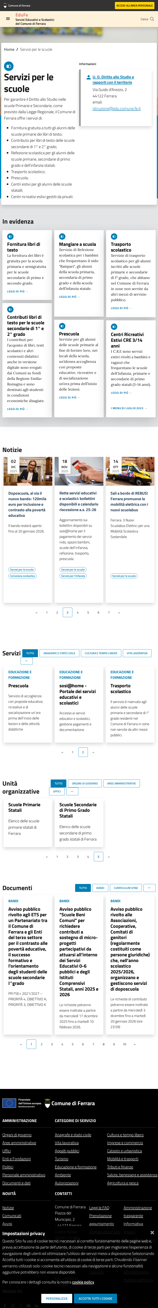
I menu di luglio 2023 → (129, 408)
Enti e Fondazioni (16, 1159)
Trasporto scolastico (121, 246)
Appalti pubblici (67, 1151)
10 (124, 1044)
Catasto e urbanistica (124, 1151)
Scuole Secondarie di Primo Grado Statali (78, 810)
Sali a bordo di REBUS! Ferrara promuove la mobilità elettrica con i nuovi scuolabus (129, 501)
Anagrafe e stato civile (73, 1135)
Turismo (61, 1159)
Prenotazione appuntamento (101, 1219)
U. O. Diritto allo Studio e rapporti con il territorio (113, 79)
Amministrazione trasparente (138, 1212)
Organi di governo (17, 1135)
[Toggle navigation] (8, 18)
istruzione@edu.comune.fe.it (117, 108)
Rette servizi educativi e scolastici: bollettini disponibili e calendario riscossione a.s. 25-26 (78, 501)
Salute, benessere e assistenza (132, 1175)
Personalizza (57, 1298)
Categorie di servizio (75, 1120)
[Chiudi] (152, 1232)
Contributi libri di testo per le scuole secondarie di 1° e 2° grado (25, 325)
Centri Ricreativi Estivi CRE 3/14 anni (127, 340)
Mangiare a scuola (77, 244)
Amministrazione (19, 1120)
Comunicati (11, 1215)
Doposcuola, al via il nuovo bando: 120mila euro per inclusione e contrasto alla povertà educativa (27, 504)
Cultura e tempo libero (125, 1135)
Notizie (8, 1208)
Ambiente (63, 1175)
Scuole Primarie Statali (24, 807)
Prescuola (69, 333)
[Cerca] (152, 19)
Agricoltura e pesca (123, 1183)
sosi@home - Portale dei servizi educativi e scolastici (77, 694)
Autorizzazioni (67, 1183)
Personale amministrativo (23, 1175)
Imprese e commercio (125, 1142)
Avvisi (7, 1224)
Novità (9, 1193)
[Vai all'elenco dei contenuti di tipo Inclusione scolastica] (22, 576)
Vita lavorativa (67, 1142)
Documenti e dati (16, 1183)
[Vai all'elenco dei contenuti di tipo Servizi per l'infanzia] (73, 576)
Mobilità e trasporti (122, 1159)
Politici (7, 1167)
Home (9, 49)
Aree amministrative (19, 1142)
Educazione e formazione (76, 1167)
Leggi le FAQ (99, 1208)
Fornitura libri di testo (23, 246)
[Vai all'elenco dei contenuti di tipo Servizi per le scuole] (21, 569)
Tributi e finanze (120, 1167)
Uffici (6, 1151)
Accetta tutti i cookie (95, 1298)
